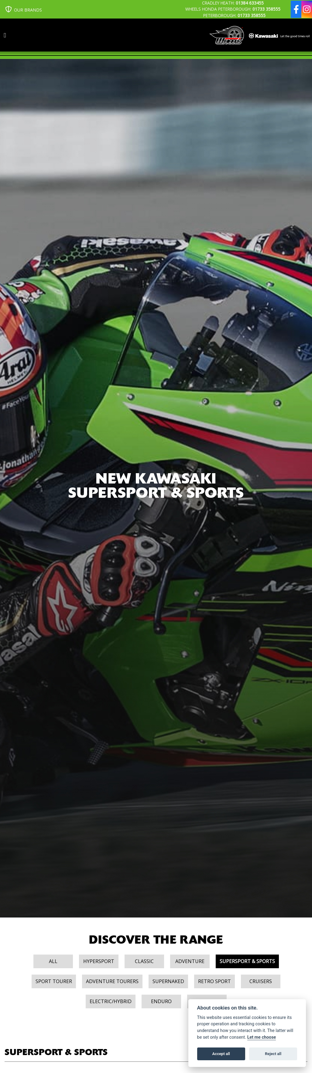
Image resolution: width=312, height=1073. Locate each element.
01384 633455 (250, 3)
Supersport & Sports (247, 961)
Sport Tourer (54, 981)
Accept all (221, 1053)
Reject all (273, 1053)
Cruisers (260, 981)
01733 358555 (266, 9)
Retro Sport (214, 981)
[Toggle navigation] (5, 35)
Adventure (189, 961)
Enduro (161, 1001)
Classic (144, 961)
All (53, 961)
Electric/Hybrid (111, 1001)
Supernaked (168, 981)
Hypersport (98, 961)
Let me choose (261, 1037)
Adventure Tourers (112, 981)
